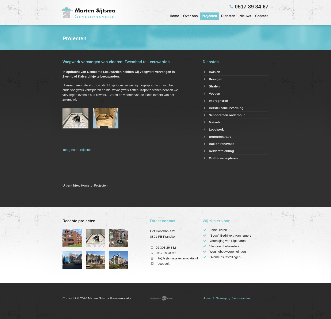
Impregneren (215, 100)
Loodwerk (213, 129)
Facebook (163, 263)
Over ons (190, 16)
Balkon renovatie (218, 144)
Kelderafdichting (218, 151)
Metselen (212, 122)
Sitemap (221, 298)
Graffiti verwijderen (220, 158)
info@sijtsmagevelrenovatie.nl (177, 258)
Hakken (211, 72)
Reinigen (212, 79)
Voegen (211, 93)
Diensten (228, 16)
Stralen (211, 86)
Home (174, 16)
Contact (261, 16)
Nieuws (245, 16)
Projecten (209, 16)
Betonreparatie (217, 136)
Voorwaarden (241, 298)
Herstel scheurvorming (223, 108)
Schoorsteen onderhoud (224, 115)
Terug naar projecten (77, 149)
